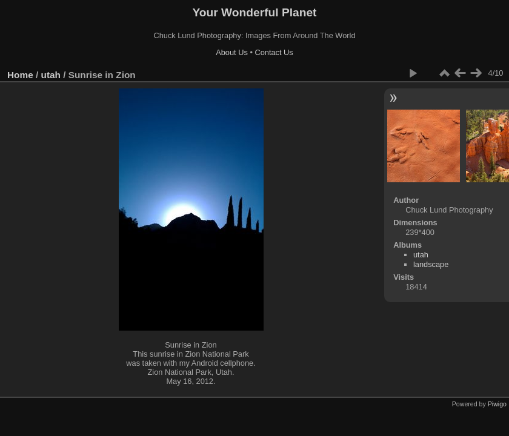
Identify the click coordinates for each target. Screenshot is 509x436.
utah (51, 75)
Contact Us (273, 52)
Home (20, 75)
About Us (232, 52)
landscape (430, 264)
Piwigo (497, 404)
